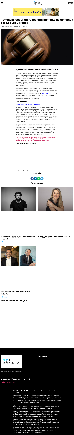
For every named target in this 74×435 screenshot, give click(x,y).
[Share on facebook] (32, 178)
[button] (12, 3)
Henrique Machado (47, 93)
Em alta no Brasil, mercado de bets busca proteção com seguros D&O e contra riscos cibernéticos (54, 237)
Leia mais (4, 242)
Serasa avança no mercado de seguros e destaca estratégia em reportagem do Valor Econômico (18, 237)
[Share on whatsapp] (38, 178)
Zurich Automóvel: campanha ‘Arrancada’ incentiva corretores (15, 292)
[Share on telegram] (42, 178)
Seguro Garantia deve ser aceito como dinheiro (28, 104)
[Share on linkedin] (35, 178)
